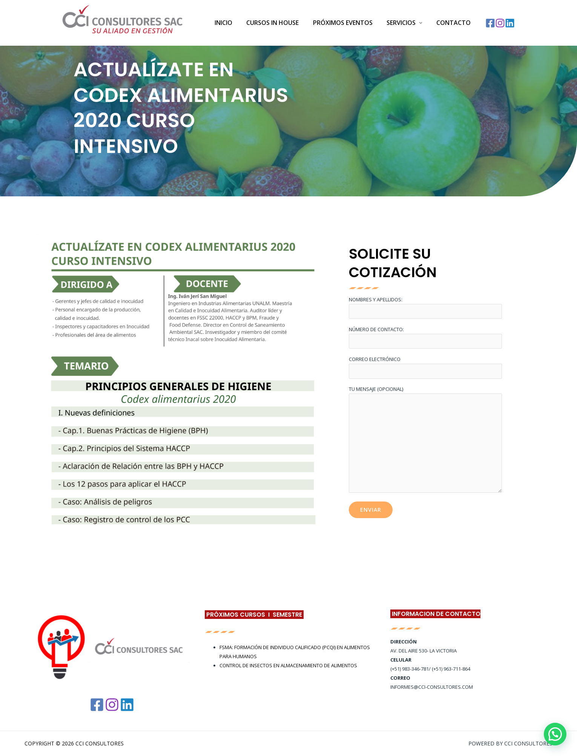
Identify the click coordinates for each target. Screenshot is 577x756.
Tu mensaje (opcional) (425, 440)
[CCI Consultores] (122, 22)
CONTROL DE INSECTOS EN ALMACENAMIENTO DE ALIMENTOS (288, 665)
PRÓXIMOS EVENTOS (348, 23)
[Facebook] (490, 23)
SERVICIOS (404, 23)
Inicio (232, 23)
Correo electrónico (425, 367)
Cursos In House (279, 23)
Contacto (454, 23)
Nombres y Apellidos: (425, 307)
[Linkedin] (510, 23)
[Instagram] (500, 23)
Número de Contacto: (425, 337)
